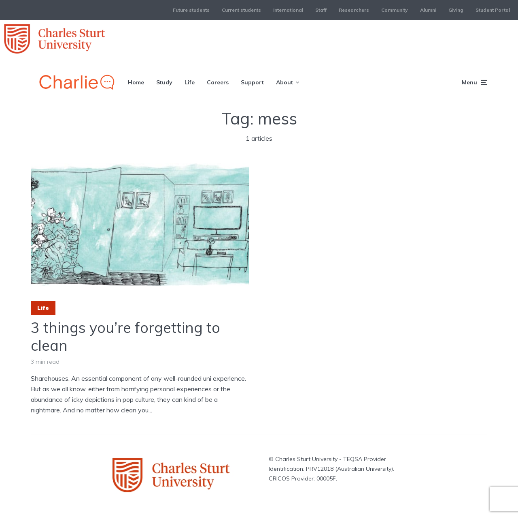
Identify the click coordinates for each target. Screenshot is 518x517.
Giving (455, 10)
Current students (241, 10)
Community (394, 10)
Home (136, 82)
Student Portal (493, 10)
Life (190, 82)
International (288, 10)
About (284, 82)
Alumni (428, 10)
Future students (191, 10)
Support (252, 82)
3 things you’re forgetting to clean (125, 336)
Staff (321, 10)
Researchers (354, 10)
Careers (218, 82)
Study (164, 82)
